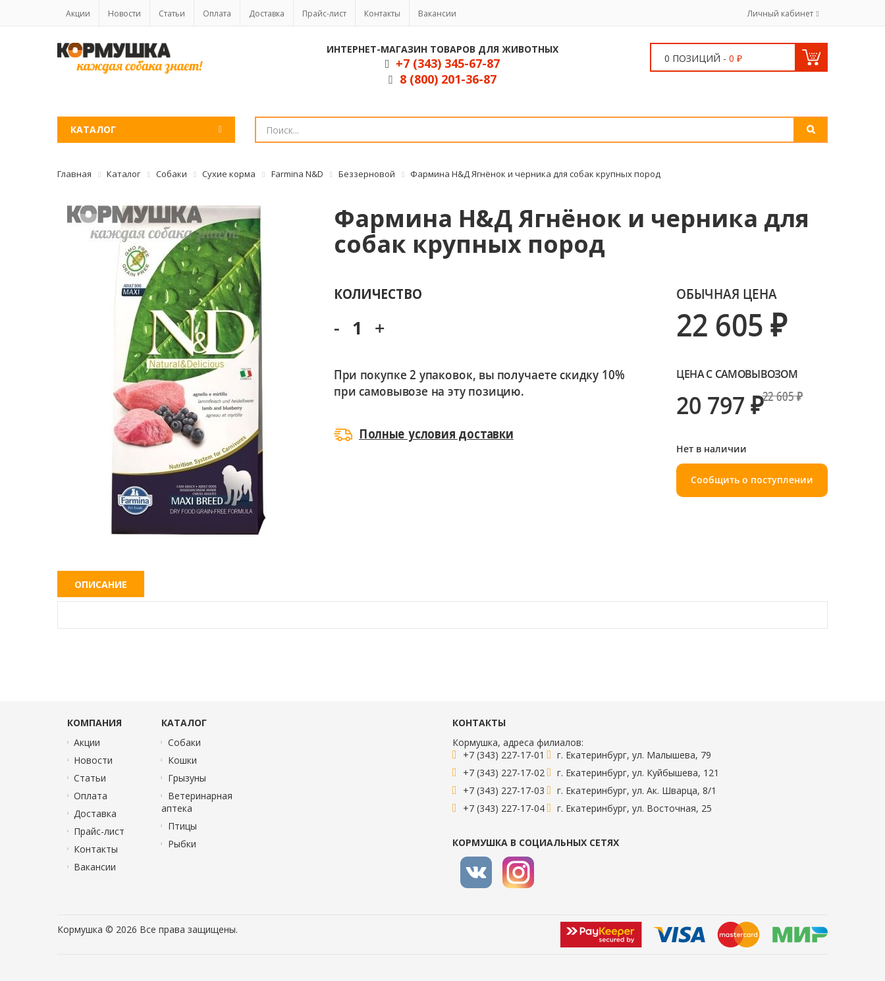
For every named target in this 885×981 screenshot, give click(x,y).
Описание (100, 584)
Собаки (184, 742)
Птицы (182, 826)
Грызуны (187, 778)
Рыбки (182, 843)
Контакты (382, 13)
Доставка (266, 13)
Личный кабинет (780, 13)
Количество (377, 293)
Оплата (217, 13)
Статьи (172, 13)
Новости (124, 13)
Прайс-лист (324, 13)
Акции (78, 13)
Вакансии (437, 13)
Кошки (182, 760)
